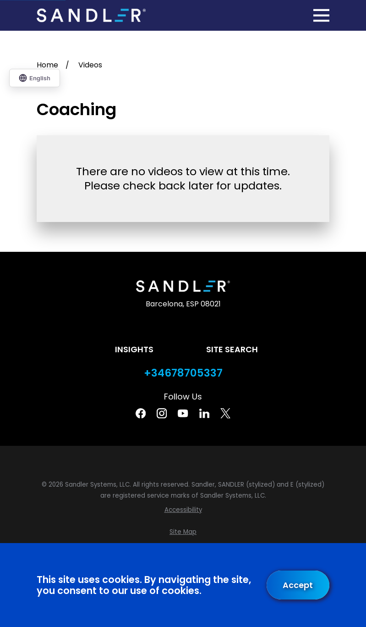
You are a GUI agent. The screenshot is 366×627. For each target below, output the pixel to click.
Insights (134, 349)
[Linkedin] (204, 413)
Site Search (232, 349)
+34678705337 (183, 373)
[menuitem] (183, 510)
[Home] (91, 15)
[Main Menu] (321, 15)
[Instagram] (162, 413)
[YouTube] (183, 413)
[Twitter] (225, 413)
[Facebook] (141, 413)
